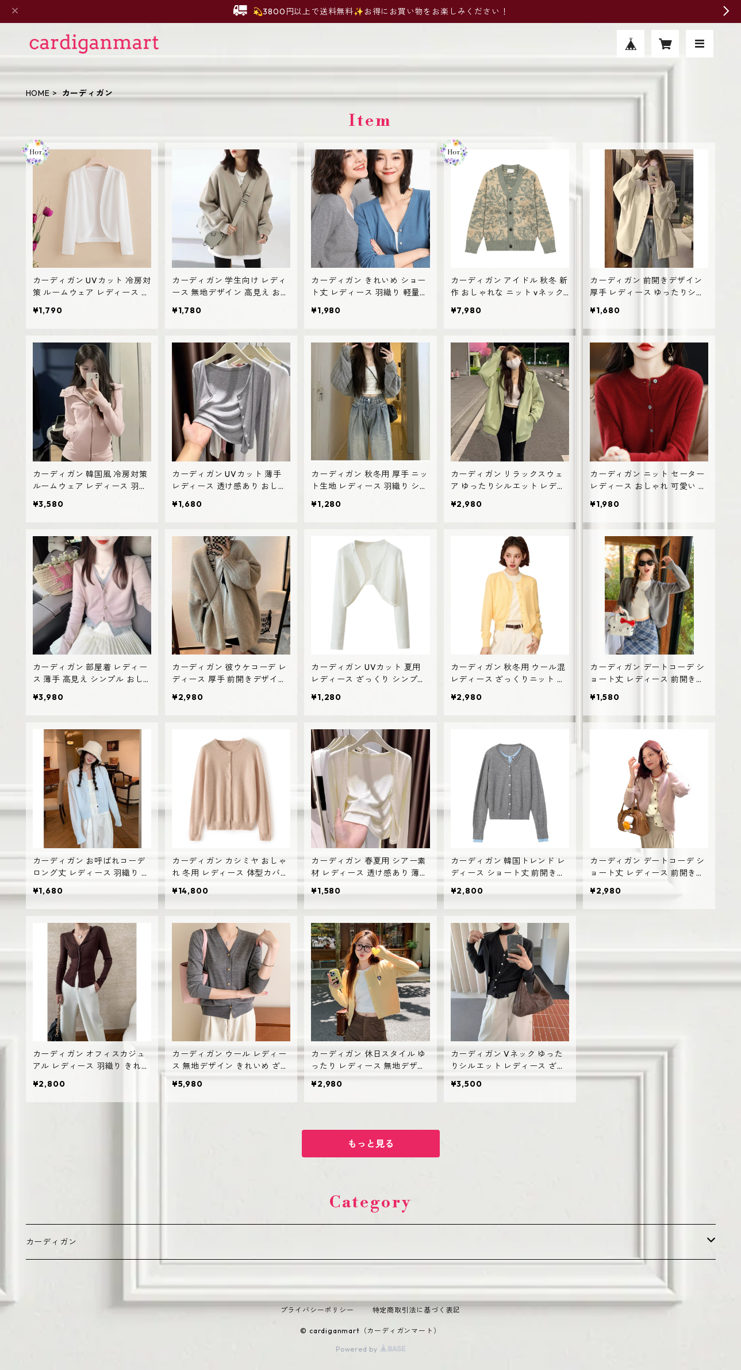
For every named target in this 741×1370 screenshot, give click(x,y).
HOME (38, 93)
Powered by (370, 1349)
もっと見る (371, 1143)
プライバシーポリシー (317, 1310)
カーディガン (51, 1242)
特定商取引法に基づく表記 (417, 1310)
